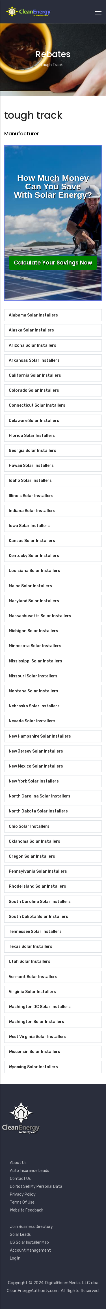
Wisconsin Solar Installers (34, 1051)
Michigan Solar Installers (33, 631)
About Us (18, 1162)
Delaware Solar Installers (34, 420)
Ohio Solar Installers (29, 826)
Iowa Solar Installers (29, 525)
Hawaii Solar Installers (31, 465)
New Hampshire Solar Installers (40, 736)
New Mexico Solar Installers (36, 766)
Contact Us (20, 1178)
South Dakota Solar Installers (38, 916)
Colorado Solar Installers (34, 390)
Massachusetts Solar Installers (40, 616)
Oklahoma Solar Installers (34, 841)
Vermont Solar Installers (33, 976)
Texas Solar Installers (30, 946)
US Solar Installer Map (29, 1242)
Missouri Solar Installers (33, 676)
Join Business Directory (31, 1226)
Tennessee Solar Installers (35, 931)
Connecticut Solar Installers (37, 405)
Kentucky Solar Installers (34, 555)
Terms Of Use (22, 1202)
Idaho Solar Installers (30, 480)
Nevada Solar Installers (32, 721)
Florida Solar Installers (32, 435)
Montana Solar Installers (33, 691)
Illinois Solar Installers (31, 495)
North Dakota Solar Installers (38, 811)
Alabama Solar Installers (33, 315)
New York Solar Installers (34, 781)
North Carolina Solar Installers (39, 796)
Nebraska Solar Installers (34, 706)
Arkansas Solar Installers (34, 360)
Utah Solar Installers (29, 961)
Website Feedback (26, 1210)
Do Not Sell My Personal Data (36, 1186)
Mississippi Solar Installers (35, 661)
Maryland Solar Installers (34, 601)
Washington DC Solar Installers (40, 1006)
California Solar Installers (35, 375)
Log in (15, 1258)
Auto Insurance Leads (29, 1170)
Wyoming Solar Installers (33, 1067)
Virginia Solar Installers (32, 991)
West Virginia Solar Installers (37, 1036)
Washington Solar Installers (36, 1021)
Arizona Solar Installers (32, 345)
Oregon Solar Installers (32, 856)
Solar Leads (20, 1234)
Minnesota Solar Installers (35, 645)
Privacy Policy (23, 1194)
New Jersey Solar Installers (36, 751)
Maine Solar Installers (30, 586)
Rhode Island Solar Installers (37, 886)
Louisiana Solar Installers (34, 570)
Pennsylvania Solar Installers (38, 871)
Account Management (30, 1250)
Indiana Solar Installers (32, 510)
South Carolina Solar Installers (40, 901)
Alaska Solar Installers (31, 330)
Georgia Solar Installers (32, 450)
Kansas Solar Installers (32, 540)
